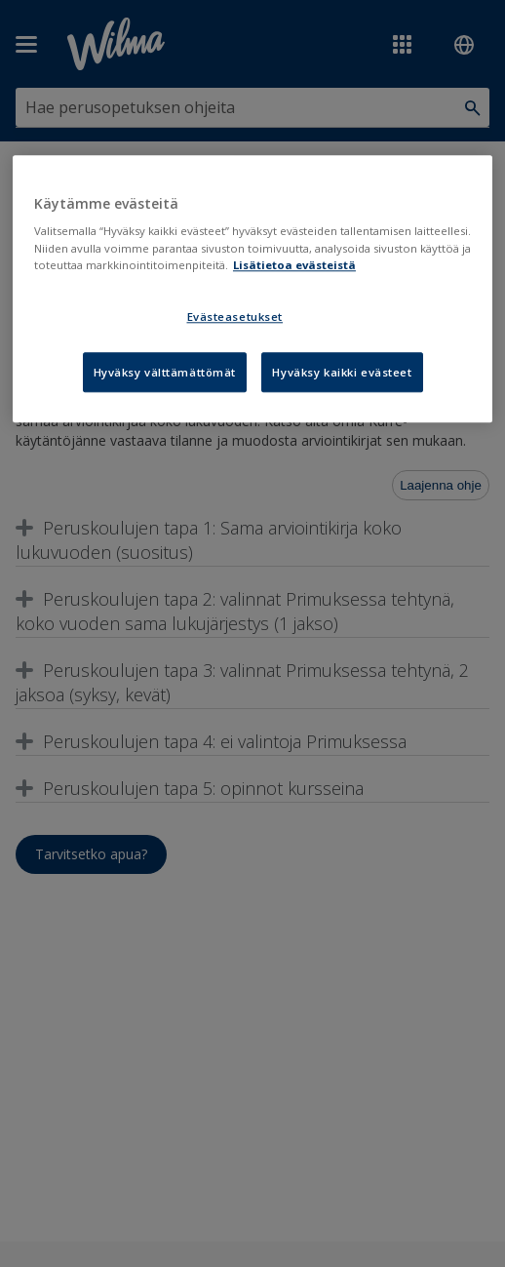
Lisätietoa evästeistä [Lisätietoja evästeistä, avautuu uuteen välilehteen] (294, 264)
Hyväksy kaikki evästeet (341, 372)
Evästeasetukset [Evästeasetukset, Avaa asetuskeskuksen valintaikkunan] (235, 316)
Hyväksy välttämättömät (165, 372)
